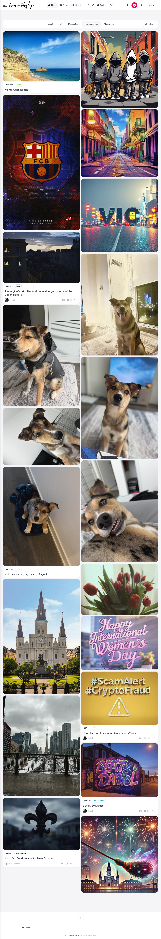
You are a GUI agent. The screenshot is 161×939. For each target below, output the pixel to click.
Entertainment (99, 801)
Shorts (64, 5)
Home (52, 5)
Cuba (18, 286)
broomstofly (14, 864)
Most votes (73, 24)
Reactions (78, 5)
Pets (18, 569)
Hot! (91, 5)
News (9, 286)
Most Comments (91, 24)
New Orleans (21, 853)
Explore (102, 5)
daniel (12, 300)
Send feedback (26, 927)
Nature (19, 85)
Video (9, 85)
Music (87, 801)
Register (152, 5)
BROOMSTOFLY (76, 936)
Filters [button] (149, 24)
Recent (50, 24)
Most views (109, 24)
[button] (6, 5)
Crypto (96, 728)
